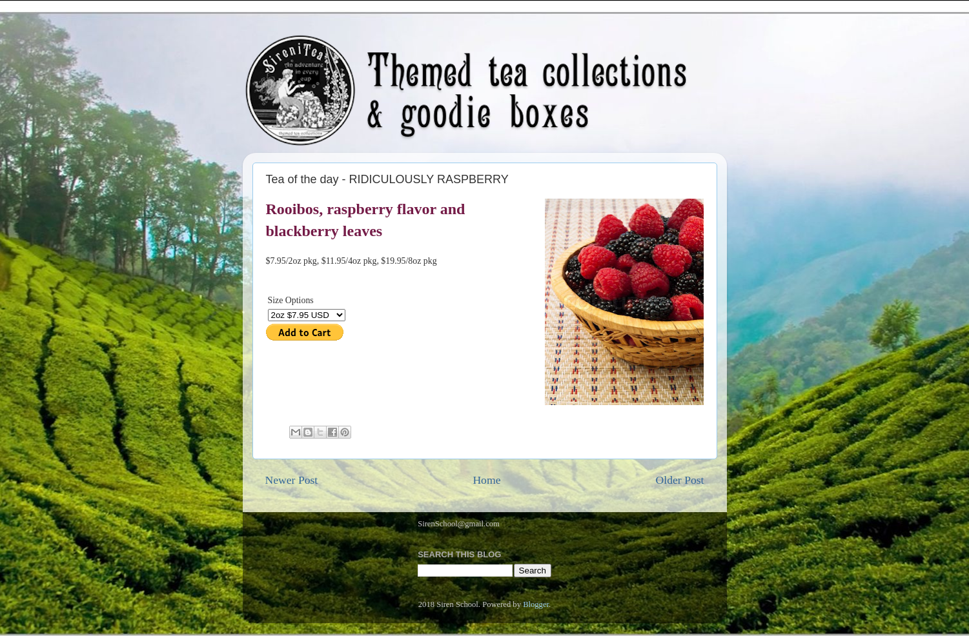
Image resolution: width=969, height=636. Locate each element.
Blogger (536, 604)
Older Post (680, 479)
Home (486, 479)
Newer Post (291, 479)
